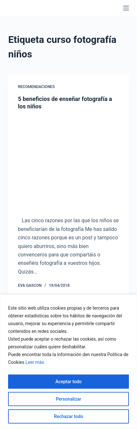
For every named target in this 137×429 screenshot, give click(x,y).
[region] (68, 361)
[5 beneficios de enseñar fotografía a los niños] (68, 162)
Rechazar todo (68, 416)
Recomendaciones (36, 87)
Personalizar (68, 399)
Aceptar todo (69, 381)
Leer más (35, 362)
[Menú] (126, 8)
